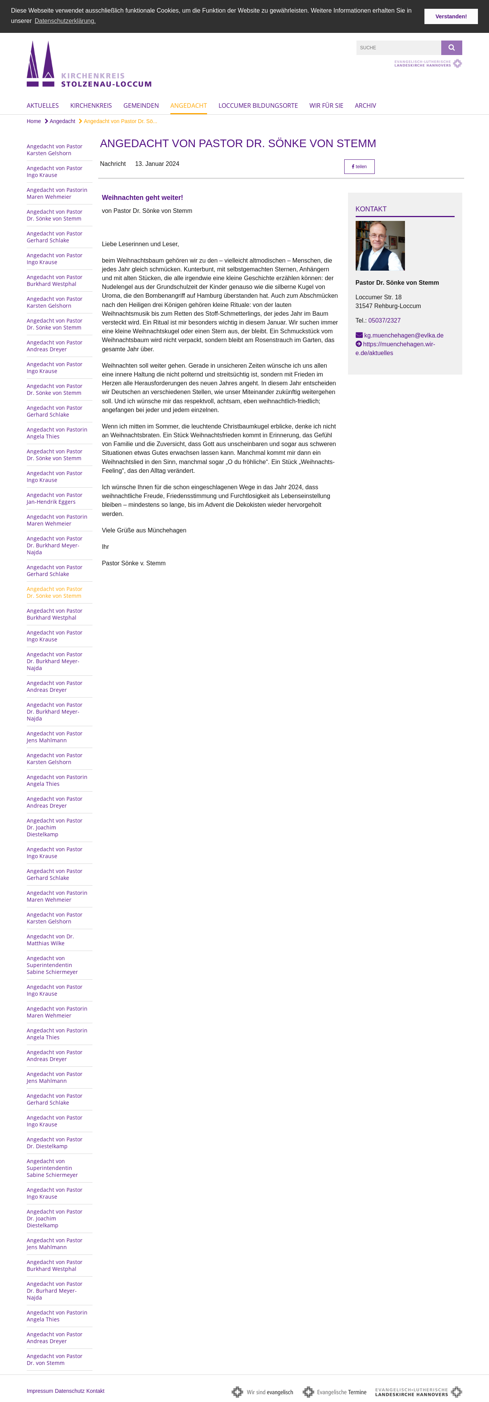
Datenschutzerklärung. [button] (65, 21)
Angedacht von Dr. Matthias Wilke (50, 939)
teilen (359, 166)
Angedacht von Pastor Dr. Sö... (118, 121)
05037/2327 (384, 320)
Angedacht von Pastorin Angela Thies (57, 432)
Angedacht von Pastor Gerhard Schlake (55, 236)
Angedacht (188, 105)
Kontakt (95, 1390)
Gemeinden (141, 105)
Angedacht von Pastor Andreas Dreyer (55, 345)
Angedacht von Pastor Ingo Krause (55, 171)
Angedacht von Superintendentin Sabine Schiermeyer (52, 964)
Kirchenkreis (91, 105)
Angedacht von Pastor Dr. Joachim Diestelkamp (55, 826)
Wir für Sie (326, 105)
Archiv (365, 105)
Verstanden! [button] (451, 16)
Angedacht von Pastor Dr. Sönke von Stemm (55, 214)
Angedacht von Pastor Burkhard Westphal (55, 280)
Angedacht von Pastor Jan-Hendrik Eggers (55, 497)
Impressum (40, 1390)
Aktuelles (43, 105)
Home (34, 121)
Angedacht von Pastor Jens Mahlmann (55, 736)
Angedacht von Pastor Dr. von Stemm (55, 1359)
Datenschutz (70, 1390)
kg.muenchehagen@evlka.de (404, 334)
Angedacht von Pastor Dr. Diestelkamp (55, 1142)
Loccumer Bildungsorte (258, 105)
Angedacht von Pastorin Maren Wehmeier (57, 192)
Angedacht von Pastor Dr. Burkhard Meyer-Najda (55, 544)
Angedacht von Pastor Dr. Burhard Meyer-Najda (55, 1289)
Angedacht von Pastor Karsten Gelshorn (55, 149)
